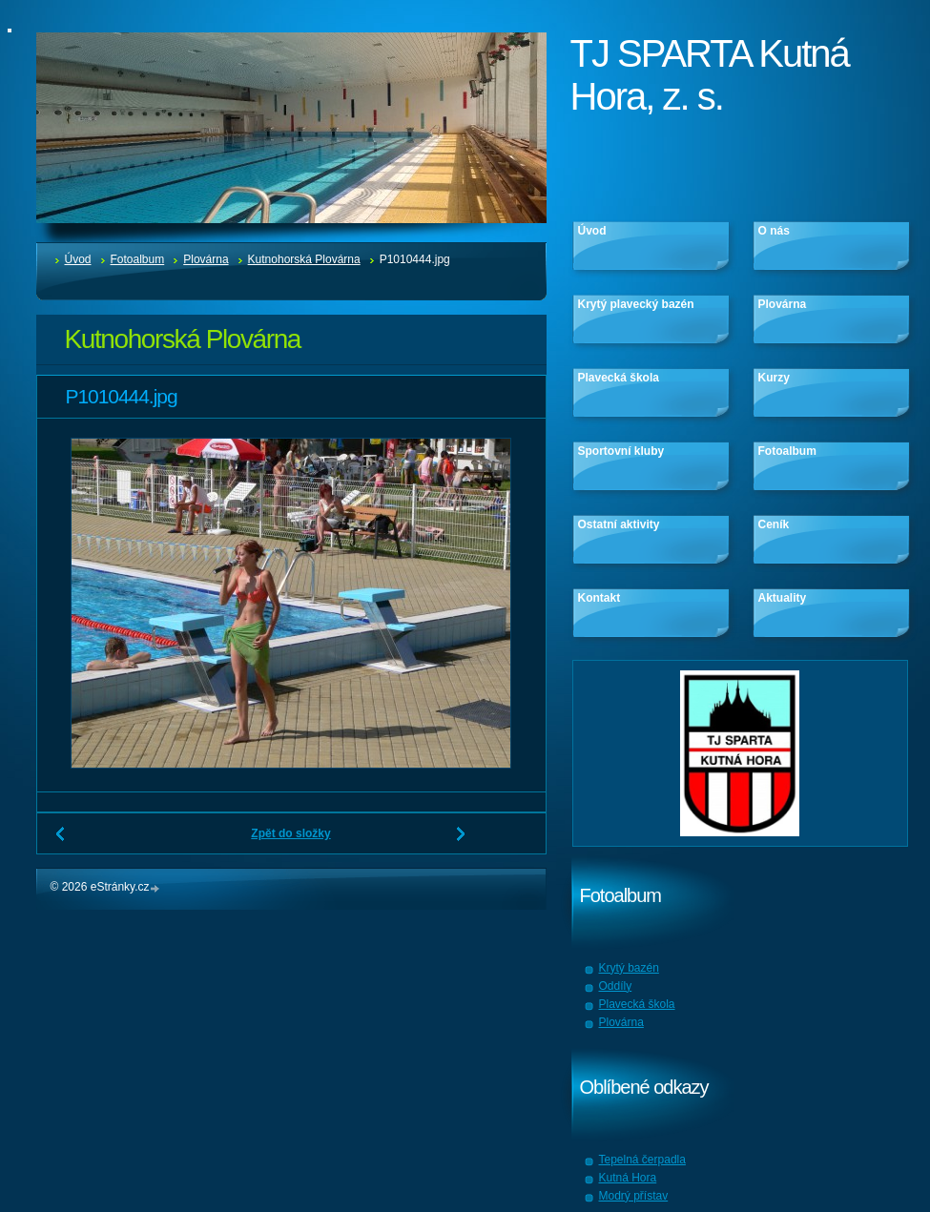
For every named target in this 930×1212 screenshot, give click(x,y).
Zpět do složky (290, 833)
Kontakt (599, 598)
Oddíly (615, 986)
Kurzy (774, 377)
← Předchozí (61, 841)
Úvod (78, 259)
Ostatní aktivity (619, 524)
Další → (461, 841)
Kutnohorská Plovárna (304, 259)
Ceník (774, 524)
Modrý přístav (634, 1195)
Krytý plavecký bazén (636, 304)
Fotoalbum (138, 259)
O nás (774, 230)
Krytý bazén (629, 968)
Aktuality (782, 598)
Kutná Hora (628, 1177)
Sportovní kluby (621, 451)
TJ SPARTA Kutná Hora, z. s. (709, 74)
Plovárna (205, 259)
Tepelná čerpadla (642, 1159)
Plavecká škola (618, 377)
